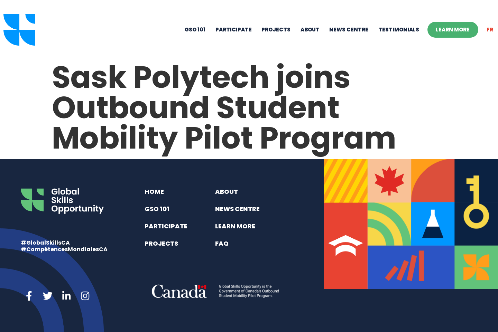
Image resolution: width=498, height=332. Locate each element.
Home (154, 191)
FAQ (222, 243)
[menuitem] (490, 30)
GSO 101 (195, 29)
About (310, 29)
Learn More (453, 29)
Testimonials (398, 29)
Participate (233, 29)
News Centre (348, 29)
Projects (275, 29)
